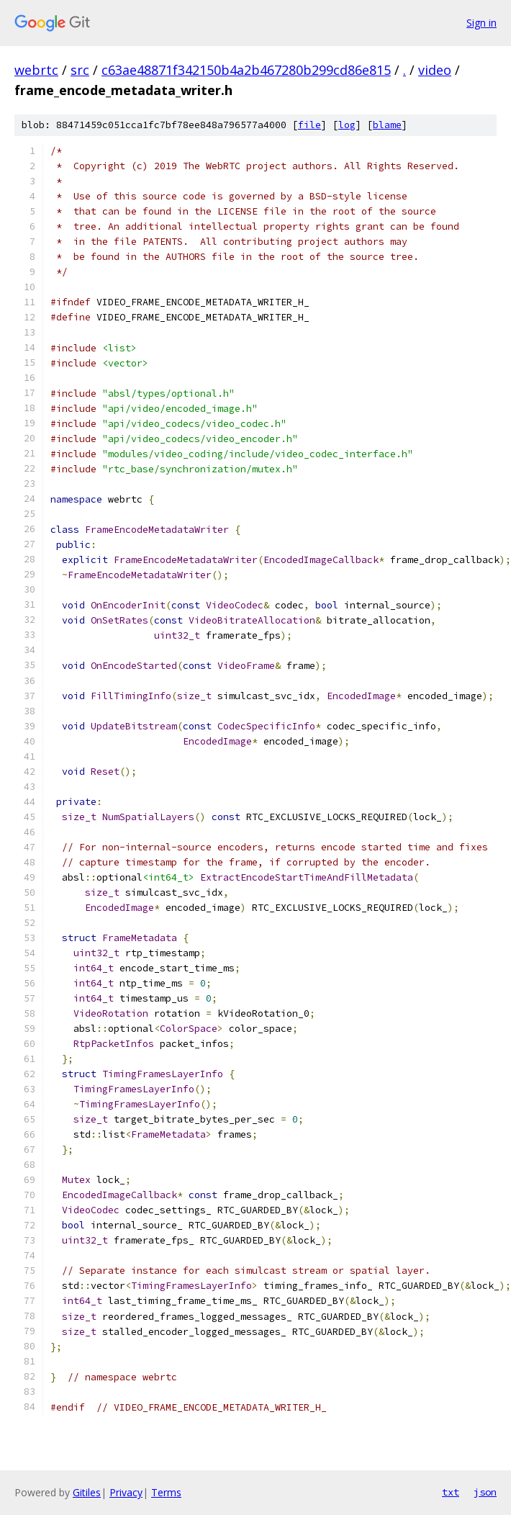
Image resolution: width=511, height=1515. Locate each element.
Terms (166, 1492)
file (309, 125)
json (485, 1491)
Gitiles (87, 1492)
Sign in (481, 23)
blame (387, 125)
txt (450, 1491)
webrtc (36, 69)
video (434, 69)
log (347, 125)
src (80, 69)
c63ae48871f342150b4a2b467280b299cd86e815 (246, 69)
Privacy (126, 1492)
